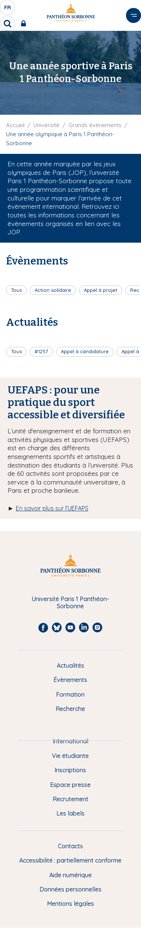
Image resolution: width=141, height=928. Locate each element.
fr (8, 9)
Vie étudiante (70, 755)
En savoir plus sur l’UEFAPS (52, 508)
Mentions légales (70, 903)
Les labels (70, 813)
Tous (16, 290)
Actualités (70, 665)
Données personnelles (70, 889)
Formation (70, 694)
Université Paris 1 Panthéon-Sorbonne (70, 602)
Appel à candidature (85, 351)
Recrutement (70, 799)
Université (46, 125)
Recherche (70, 708)
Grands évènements (94, 125)
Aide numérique (70, 875)
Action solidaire (53, 290)
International (70, 741)
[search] (7, 23)
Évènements (70, 679)
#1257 (41, 351)
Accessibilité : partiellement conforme (70, 860)
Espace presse (70, 784)
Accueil (15, 125)
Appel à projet (100, 290)
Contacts (70, 846)
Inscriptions (70, 770)
